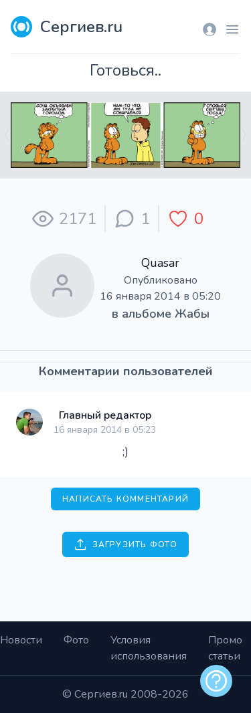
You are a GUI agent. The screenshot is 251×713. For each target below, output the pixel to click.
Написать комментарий (125, 499)
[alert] (216, 681)
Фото (76, 640)
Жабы (192, 314)
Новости (21, 640)
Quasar (160, 263)
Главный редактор (105, 415)
